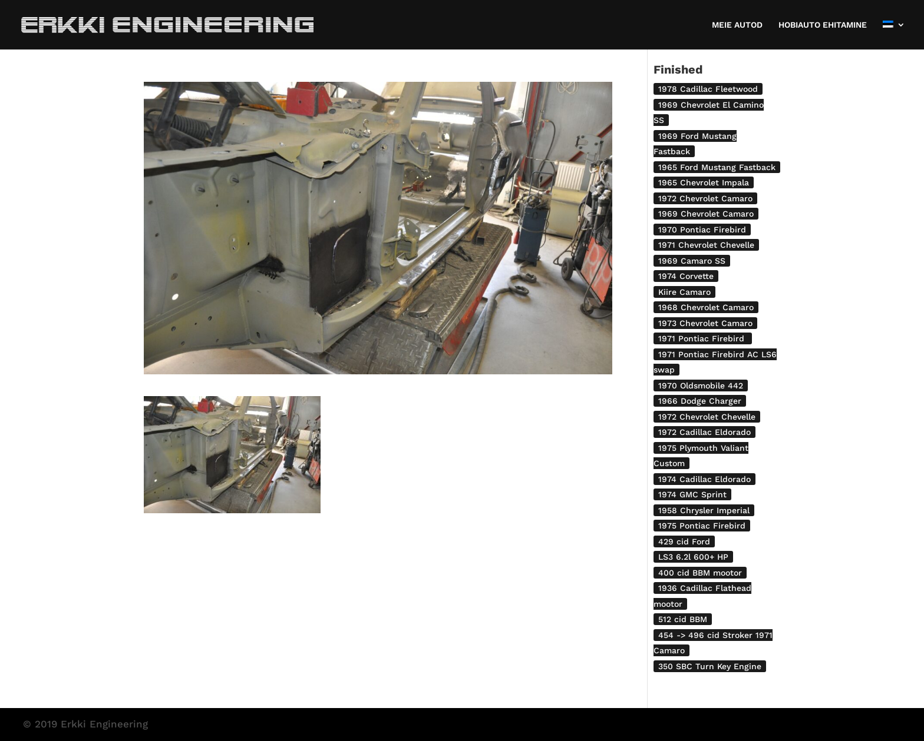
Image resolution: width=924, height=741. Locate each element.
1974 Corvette (686, 276)
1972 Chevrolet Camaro (705, 198)
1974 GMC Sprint (692, 494)
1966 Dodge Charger (699, 401)
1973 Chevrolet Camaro (705, 323)
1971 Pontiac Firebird (702, 338)
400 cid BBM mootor (700, 572)
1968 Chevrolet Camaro (706, 307)
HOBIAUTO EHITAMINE (822, 25)
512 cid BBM (682, 619)
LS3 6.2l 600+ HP (693, 556)
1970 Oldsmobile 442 (700, 385)
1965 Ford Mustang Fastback (717, 167)
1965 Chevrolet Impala (703, 182)
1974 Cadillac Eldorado (704, 479)
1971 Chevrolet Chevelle (706, 245)
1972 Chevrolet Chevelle (706, 416)
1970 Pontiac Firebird (702, 229)
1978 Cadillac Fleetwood (708, 89)
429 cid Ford (684, 541)
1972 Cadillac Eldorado (704, 432)
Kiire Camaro (684, 292)
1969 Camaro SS (691, 260)
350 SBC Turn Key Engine (709, 666)
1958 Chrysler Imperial (704, 510)
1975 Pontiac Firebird (701, 525)
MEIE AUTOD (737, 25)
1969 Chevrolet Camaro (706, 213)
